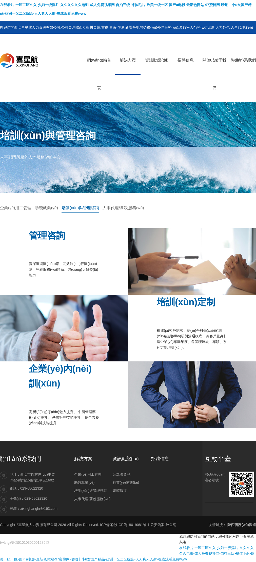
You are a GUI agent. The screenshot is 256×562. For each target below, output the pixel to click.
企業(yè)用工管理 (15, 208)
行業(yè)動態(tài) (126, 482)
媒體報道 (120, 491)
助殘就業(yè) (46, 208)
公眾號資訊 (121, 474)
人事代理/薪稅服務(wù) (123, 208)
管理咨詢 (47, 235)
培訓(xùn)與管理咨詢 (80, 208)
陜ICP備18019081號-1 (131, 525)
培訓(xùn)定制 (186, 302)
